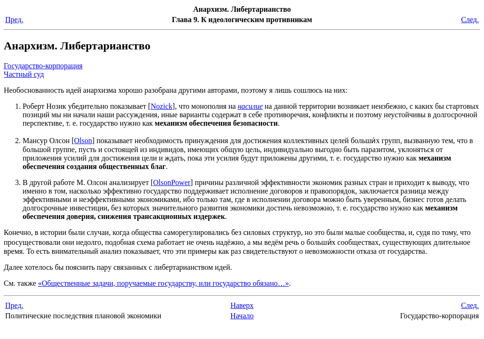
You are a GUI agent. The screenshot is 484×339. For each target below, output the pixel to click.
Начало (241, 316)
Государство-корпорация (43, 66)
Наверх (241, 305)
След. (470, 20)
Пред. (14, 20)
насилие (250, 106)
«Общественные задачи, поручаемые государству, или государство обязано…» (163, 283)
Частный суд (24, 74)
